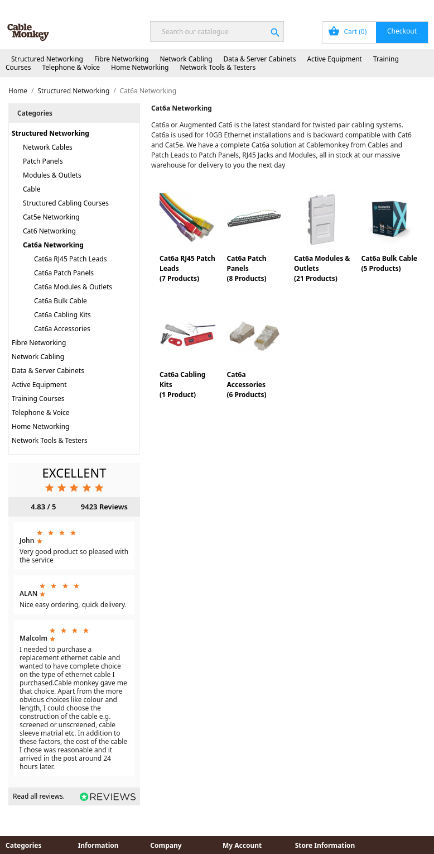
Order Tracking (271, 7)
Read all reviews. (39, 796)
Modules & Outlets (52, 175)
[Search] (216, 31)
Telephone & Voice (71, 67)
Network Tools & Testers (218, 67)
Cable (32, 189)
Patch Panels (43, 161)
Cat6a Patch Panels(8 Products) (246, 268)
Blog (227, 7)
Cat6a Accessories (62, 328)
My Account (325, 7)
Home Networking (139, 67)
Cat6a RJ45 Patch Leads (70, 259)
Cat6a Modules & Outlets (73, 287)
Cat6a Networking (53, 245)
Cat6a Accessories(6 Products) (246, 384)
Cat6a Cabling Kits (62, 314)
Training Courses (38, 398)
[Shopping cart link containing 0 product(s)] (375, 32)
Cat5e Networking (51, 217)
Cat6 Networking (49, 231)
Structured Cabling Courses (66, 203)
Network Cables (48, 147)
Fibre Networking (121, 59)
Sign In (368, 7)
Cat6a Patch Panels (64, 273)
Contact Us (409, 7)
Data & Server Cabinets (260, 59)
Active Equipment (334, 59)
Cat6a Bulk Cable (60, 301)
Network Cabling (186, 59)
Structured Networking (47, 59)
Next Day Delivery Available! (63, 7)
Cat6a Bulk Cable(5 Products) (389, 263)
